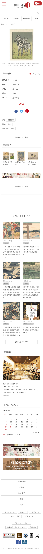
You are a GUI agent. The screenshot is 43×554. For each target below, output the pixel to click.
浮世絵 (6, 18)
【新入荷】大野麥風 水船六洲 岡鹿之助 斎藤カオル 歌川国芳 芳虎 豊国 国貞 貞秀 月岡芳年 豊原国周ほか (11, 292)
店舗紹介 (23, 512)
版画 (12, 128)
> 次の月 (36, 432)
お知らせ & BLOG (21, 216)
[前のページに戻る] (8, 24)
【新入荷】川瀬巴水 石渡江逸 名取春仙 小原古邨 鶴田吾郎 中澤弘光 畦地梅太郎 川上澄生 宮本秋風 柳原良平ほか (31, 292)
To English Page (35, 74)
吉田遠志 (16, 84)
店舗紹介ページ (8, 395)
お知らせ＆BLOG (9, 512)
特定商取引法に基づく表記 (16, 527)
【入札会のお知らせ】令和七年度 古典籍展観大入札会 (31, 329)
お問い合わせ (29, 516)
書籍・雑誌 (26, 18)
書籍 (21, 499)
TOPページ (21, 482)
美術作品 (16, 18)
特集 (36, 18)
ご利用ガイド (35, 512)
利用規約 (33, 527)
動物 (9, 124)
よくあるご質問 (14, 516)
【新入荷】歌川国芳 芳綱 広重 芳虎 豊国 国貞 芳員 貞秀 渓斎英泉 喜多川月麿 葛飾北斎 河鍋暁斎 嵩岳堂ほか (11, 252)
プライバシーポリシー (21, 523)
